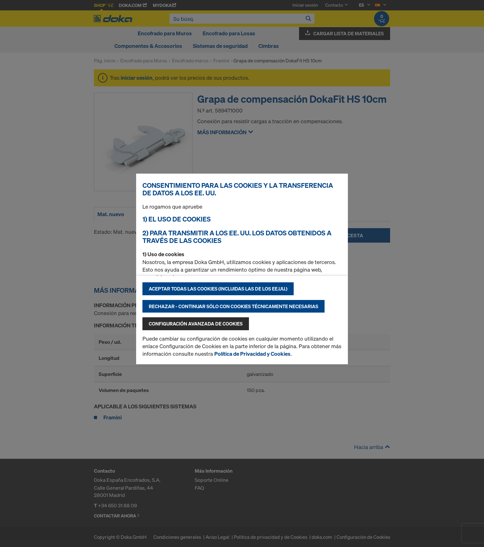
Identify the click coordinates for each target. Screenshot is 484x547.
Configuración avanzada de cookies (196, 323)
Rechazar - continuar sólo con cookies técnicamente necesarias (233, 306)
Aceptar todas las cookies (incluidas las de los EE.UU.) (218, 288)
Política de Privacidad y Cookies (252, 353)
